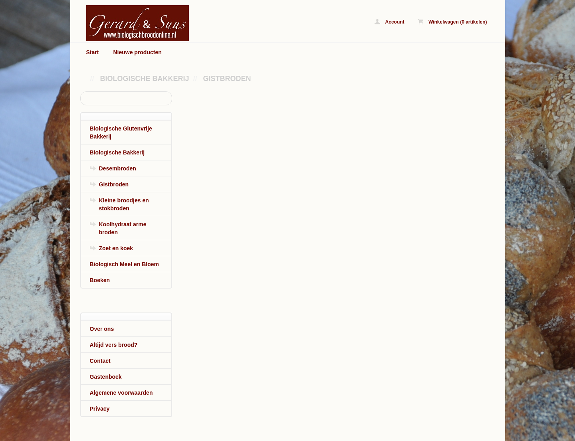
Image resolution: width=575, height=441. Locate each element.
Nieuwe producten (137, 52)
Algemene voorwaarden (121, 393)
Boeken (100, 280)
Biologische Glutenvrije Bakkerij (121, 132)
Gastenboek (106, 377)
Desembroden (117, 168)
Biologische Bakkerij (144, 79)
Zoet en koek (116, 248)
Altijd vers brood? (114, 345)
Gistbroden (227, 79)
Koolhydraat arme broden (123, 228)
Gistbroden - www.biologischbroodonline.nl (186, 23)
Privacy (100, 408)
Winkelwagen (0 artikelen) (452, 22)
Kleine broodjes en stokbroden (124, 204)
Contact (100, 361)
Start (92, 52)
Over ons (102, 329)
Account (389, 22)
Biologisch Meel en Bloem (124, 264)
